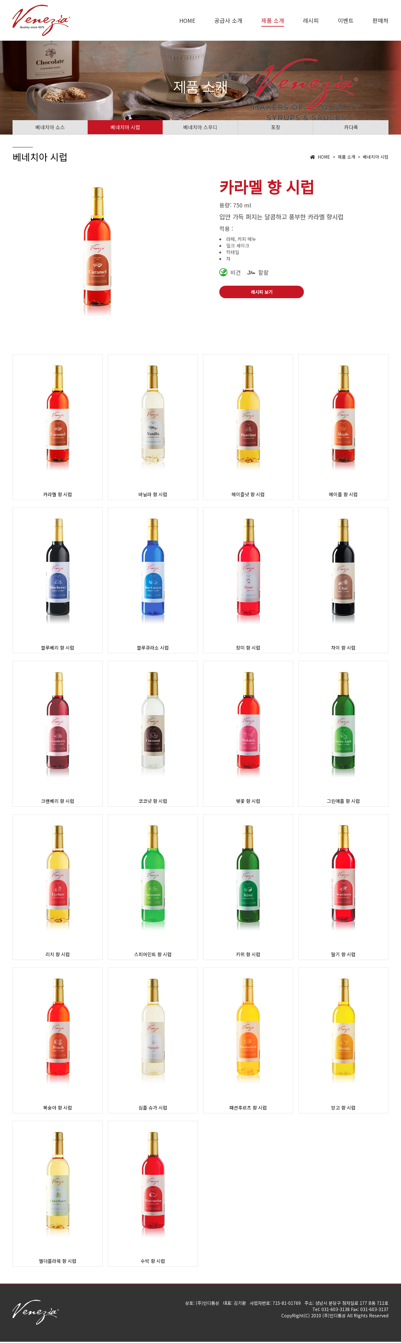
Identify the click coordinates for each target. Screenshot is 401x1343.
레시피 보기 (262, 292)
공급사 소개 (228, 20)
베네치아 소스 (50, 127)
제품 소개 (272, 20)
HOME (187, 20)
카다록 (351, 127)
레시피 (311, 20)
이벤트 (346, 20)
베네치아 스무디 (200, 127)
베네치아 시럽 (125, 127)
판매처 (380, 20)
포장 (275, 127)
